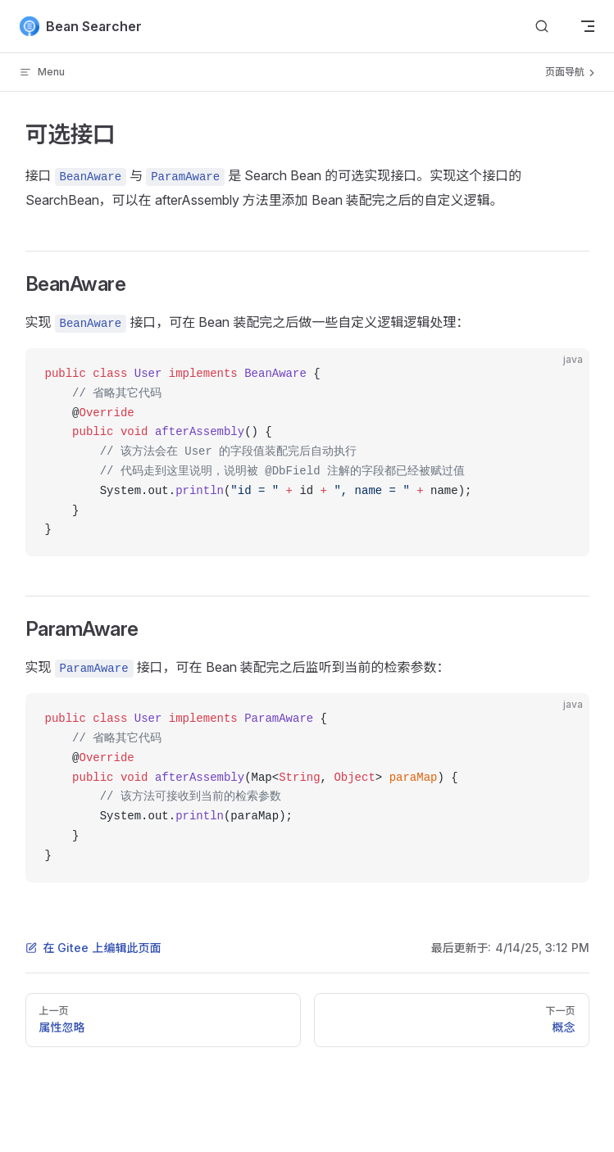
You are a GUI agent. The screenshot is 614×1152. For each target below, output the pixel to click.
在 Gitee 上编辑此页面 (93, 948)
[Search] (542, 26)
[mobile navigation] (587, 26)
